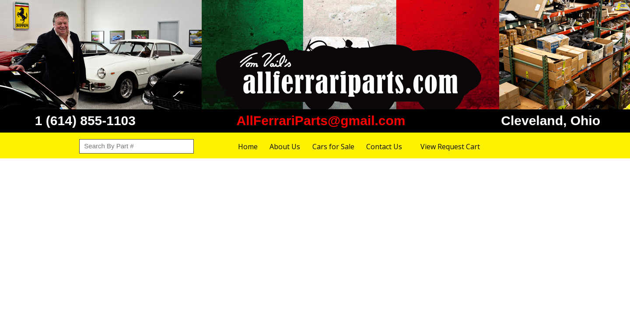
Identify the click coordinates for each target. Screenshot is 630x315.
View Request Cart (450, 146)
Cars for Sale (333, 146)
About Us (285, 146)
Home (248, 146)
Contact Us (384, 146)
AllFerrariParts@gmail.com (320, 120)
